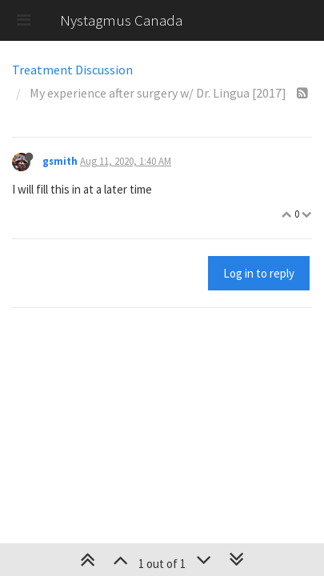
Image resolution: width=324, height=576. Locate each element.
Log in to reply (258, 273)
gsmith (60, 161)
